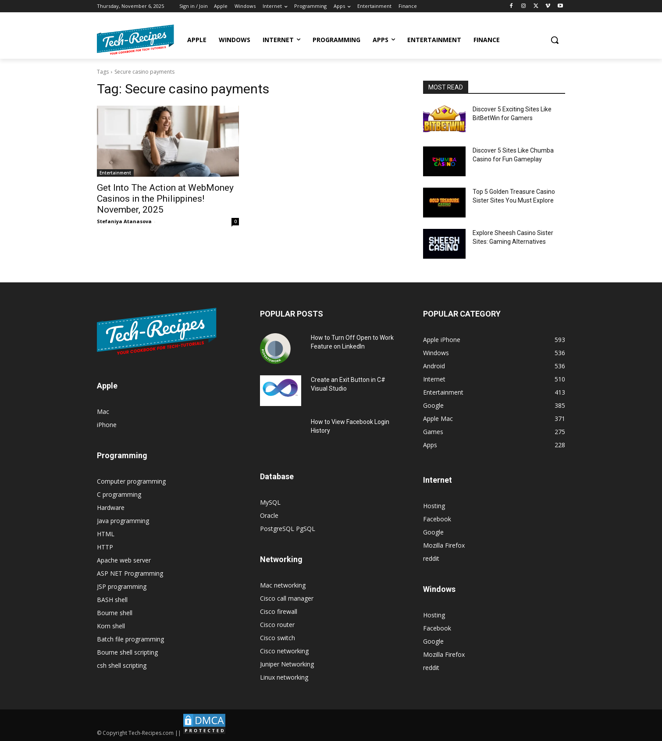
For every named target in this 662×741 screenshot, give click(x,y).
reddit (431, 558)
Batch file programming (130, 639)
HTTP (105, 547)
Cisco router (277, 624)
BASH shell (112, 599)
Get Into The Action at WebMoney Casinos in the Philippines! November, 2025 (165, 198)
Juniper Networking (287, 664)
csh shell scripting (121, 665)
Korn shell (111, 626)
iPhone (107, 424)
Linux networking (284, 677)
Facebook (437, 519)
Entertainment (115, 173)
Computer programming (131, 481)
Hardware (111, 507)
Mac (103, 411)
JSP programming (121, 586)
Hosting (434, 506)
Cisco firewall (278, 611)
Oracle (269, 515)
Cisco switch (277, 638)
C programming (119, 494)
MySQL (270, 502)
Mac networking (283, 585)
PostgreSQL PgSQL (287, 528)
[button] (554, 39)
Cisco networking (284, 651)
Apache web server (124, 560)
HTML (105, 534)
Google (433, 532)
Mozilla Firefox (444, 545)
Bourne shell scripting (127, 652)
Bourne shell (114, 613)
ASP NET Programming (130, 573)
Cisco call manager (286, 598)
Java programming (123, 521)
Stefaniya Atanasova (124, 221)
